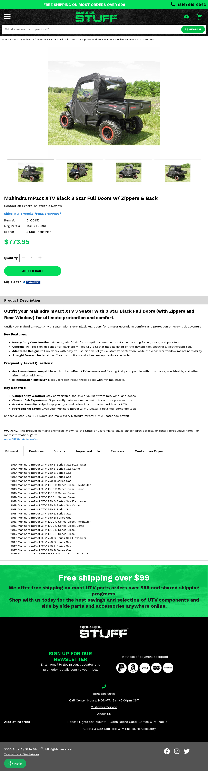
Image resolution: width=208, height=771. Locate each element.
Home (5, 39)
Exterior (41, 39)
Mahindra (28, 39)
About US (104, 714)
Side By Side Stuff (28, 749)
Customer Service (104, 707)
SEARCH (193, 29)
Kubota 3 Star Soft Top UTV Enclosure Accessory (119, 729)
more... (16, 39)
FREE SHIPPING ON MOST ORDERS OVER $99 (84, 4)
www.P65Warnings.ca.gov (21, 439)
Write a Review (50, 206)
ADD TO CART (32, 271)
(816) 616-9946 (188, 4)
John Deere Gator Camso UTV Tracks (138, 722)
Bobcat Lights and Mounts (86, 722)
